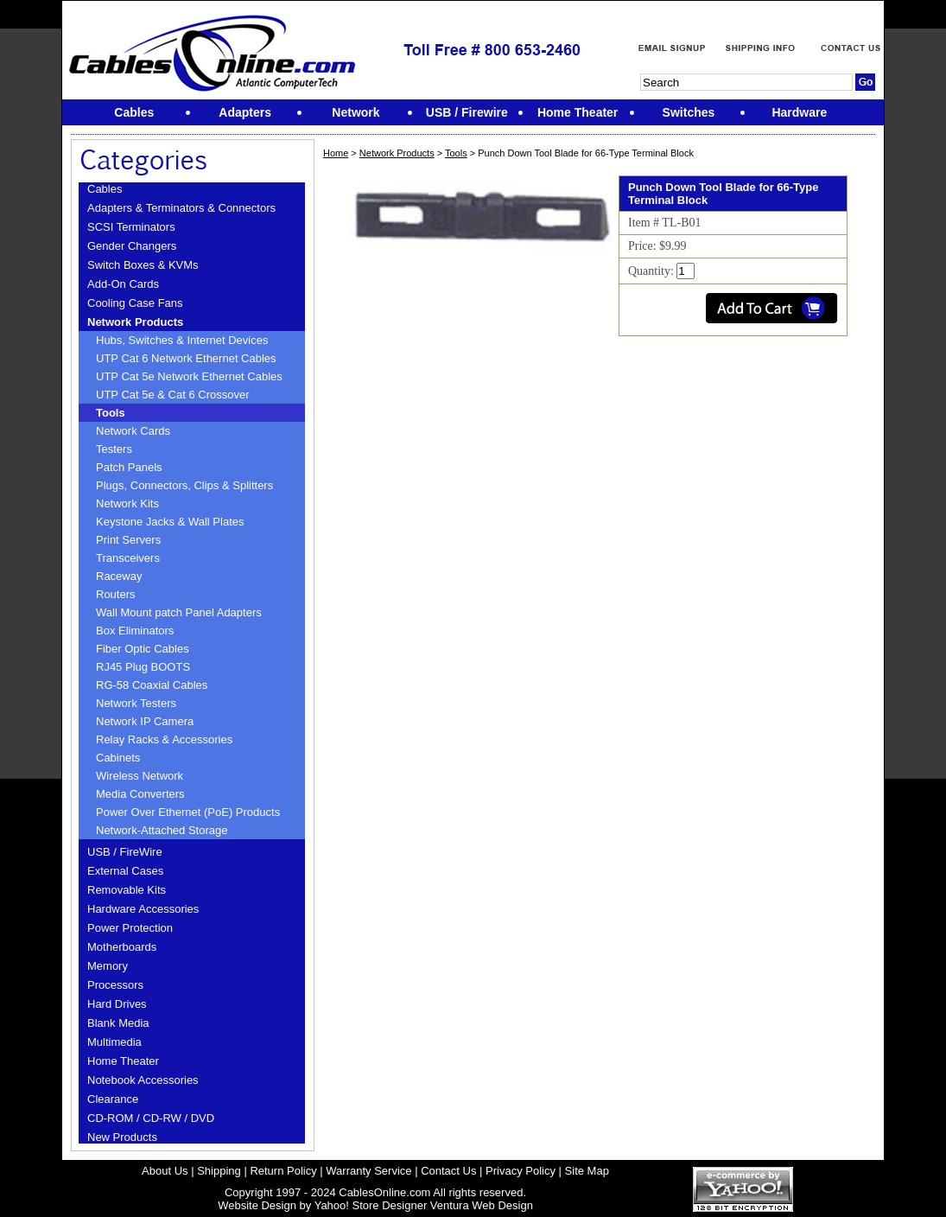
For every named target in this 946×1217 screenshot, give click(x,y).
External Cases (125, 870)
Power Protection (130, 927)
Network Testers (136, 703)
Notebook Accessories (143, 1080)
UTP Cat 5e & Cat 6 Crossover (173, 394)
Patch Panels (129, 467)
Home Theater (123, 1061)
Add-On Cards (123, 283)
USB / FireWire (124, 851)
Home (335, 153)
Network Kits (127, 503)
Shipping (219, 1170)
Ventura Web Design (481, 1205)
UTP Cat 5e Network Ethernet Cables (189, 376)
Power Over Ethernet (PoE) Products (188, 812)
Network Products (135, 321)
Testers (114, 449)
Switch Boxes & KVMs (143, 264)
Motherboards (121, 946)
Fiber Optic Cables (142, 648)
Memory (107, 965)
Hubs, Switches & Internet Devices (182, 340)
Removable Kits (126, 889)
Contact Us (448, 1170)
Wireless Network (139, 775)
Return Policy (283, 1170)
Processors (115, 984)
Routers (116, 594)
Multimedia (114, 1041)
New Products (122, 1137)
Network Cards (133, 430)
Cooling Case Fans (135, 302)
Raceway (119, 576)
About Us (164, 1170)
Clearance (112, 1099)
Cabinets (118, 757)
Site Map (587, 1170)
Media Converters (140, 793)
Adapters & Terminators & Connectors (181, 207)
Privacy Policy (521, 1170)
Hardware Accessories (143, 908)
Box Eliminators (135, 630)
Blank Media (118, 1022)
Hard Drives (117, 1003)
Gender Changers (131, 245)
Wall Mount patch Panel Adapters (179, 612)
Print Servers (128, 539)
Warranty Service (368, 1170)
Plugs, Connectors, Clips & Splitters (184, 485)
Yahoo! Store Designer (371, 1205)
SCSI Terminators (131, 226)
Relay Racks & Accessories (164, 739)
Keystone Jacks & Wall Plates (170, 521)
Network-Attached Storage (161, 830)
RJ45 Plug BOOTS (143, 666)
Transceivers (128, 557)
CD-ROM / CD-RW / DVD (150, 1118)
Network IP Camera (145, 721)
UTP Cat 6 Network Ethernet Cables (186, 358)
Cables (104, 188)
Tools (110, 412)
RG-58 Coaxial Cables (151, 685)
